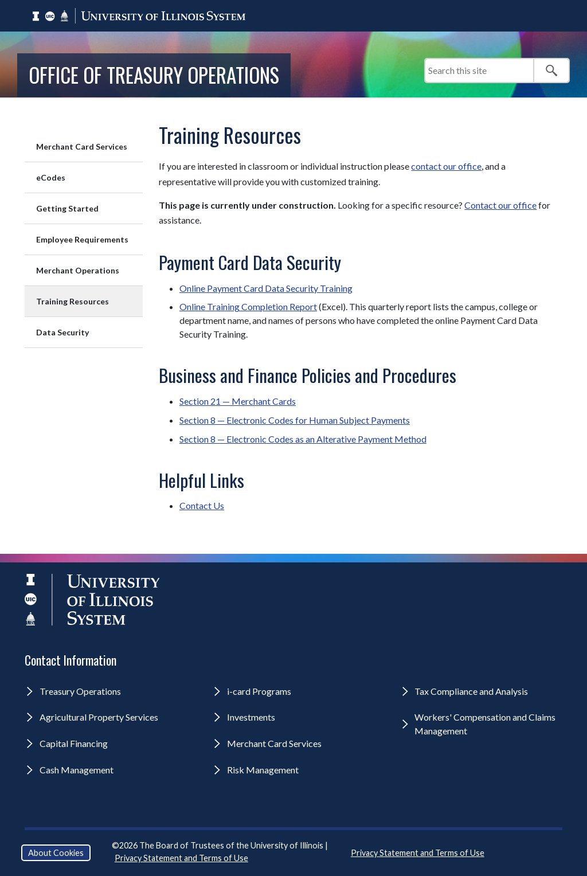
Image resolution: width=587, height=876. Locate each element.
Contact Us (201, 505)
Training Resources (72, 301)
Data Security (62, 332)
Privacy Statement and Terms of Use (181, 858)
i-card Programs (259, 691)
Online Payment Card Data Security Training (266, 288)
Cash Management (77, 769)
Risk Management (263, 769)
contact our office (446, 166)
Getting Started (67, 208)
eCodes (50, 177)
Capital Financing (74, 743)
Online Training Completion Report (248, 306)
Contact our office (500, 205)
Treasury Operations (80, 691)
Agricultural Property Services (99, 716)
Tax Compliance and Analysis (471, 691)
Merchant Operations (77, 270)
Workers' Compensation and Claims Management (484, 723)
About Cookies (56, 853)
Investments (251, 716)
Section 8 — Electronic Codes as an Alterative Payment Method (302, 438)
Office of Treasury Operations (154, 74)
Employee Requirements (82, 239)
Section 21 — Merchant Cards (237, 401)
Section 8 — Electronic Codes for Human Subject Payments (294, 419)
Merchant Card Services (81, 146)
